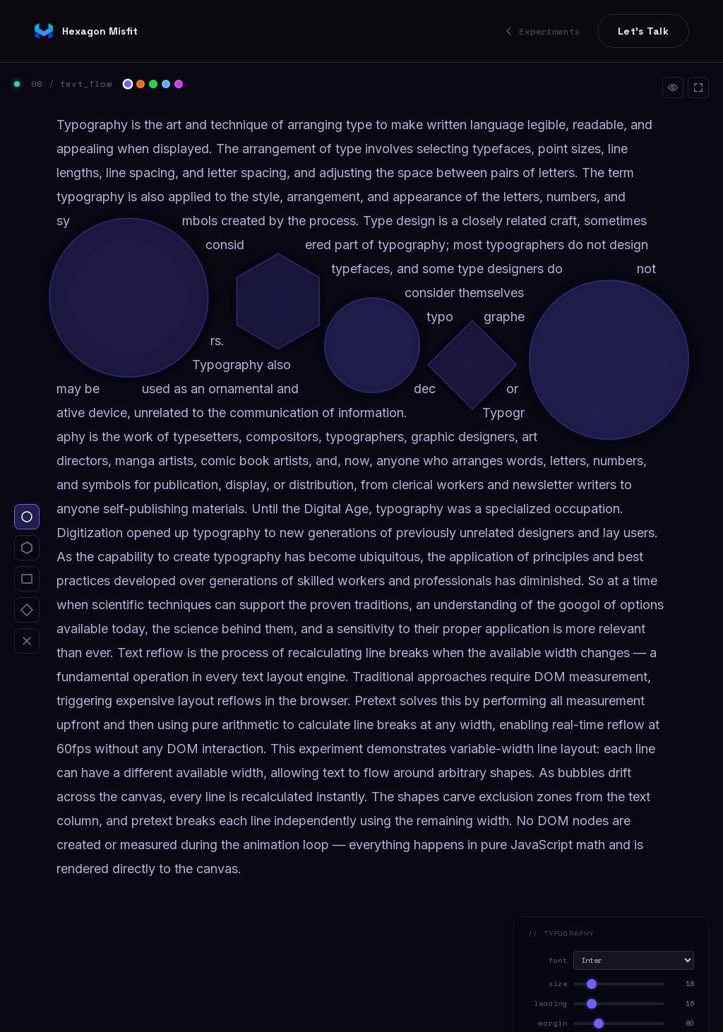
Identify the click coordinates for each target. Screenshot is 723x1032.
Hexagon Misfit (86, 31)
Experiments (543, 31)
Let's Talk (643, 31)
